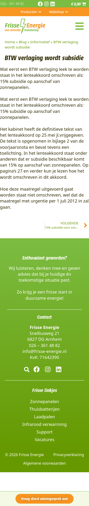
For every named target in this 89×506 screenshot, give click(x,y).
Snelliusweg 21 (44, 333)
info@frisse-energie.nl (45, 351)
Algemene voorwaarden (44, 463)
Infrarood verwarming (44, 424)
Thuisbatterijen (44, 409)
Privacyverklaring (68, 454)
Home (10, 41)
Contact (44, 317)
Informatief (40, 41)
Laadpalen (44, 416)
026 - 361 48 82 (12, 3)
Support (45, 432)
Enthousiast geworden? (44, 257)
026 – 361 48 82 (44, 345)
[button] (27, 369)
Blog (23, 41)
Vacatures (44, 439)
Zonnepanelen (44, 401)
